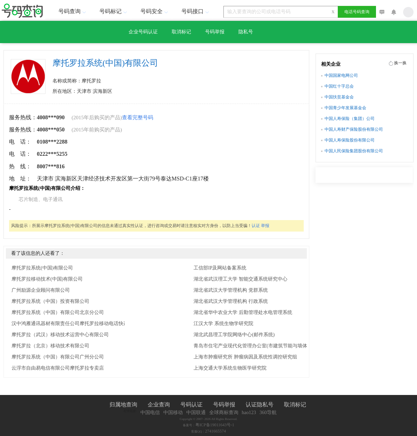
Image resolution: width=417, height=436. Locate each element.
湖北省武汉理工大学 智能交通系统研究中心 (240, 279)
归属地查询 (123, 404)
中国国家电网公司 (341, 75)
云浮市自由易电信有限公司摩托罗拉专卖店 (57, 368)
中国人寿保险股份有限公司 (350, 140)
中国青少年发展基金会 (345, 107)
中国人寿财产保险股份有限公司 (354, 129)
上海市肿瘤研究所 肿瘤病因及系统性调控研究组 (245, 357)
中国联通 (196, 412)
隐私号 (245, 31)
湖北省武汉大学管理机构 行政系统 (231, 301)
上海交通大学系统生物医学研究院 (230, 368)
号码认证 (191, 404)
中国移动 (173, 412)
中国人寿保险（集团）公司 (350, 118)
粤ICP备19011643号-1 (214, 424)
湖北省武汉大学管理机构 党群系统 (231, 290)
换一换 (400, 62)
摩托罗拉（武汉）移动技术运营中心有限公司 (60, 334)
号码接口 (196, 11)
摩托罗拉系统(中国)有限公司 (42, 268)
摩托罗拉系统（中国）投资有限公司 (50, 301)
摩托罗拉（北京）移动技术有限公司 (50, 345)
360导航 (268, 412)
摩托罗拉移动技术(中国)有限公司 (47, 279)
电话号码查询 (356, 11)
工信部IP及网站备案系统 (220, 268)
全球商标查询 (223, 412)
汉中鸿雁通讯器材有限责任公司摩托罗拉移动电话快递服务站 (77, 323)
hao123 (249, 412)
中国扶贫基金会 (339, 97)
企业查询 (159, 404)
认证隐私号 (259, 404)
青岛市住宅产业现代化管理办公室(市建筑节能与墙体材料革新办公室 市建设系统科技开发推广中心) (263, 345)
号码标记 (114, 11)
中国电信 (150, 412)
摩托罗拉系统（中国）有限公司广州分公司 (57, 357)
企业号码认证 (143, 31)
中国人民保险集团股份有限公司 (354, 150)
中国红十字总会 (339, 86)
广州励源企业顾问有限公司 (40, 290)
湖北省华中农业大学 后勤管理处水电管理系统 (243, 312)
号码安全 (155, 11)
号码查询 (73, 11)
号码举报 (214, 31)
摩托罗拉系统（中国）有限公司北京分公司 (57, 312)
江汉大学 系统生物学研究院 (223, 323)
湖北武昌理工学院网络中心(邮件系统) (234, 334)
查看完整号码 (137, 117)
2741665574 (215, 431)
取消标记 (181, 31)
